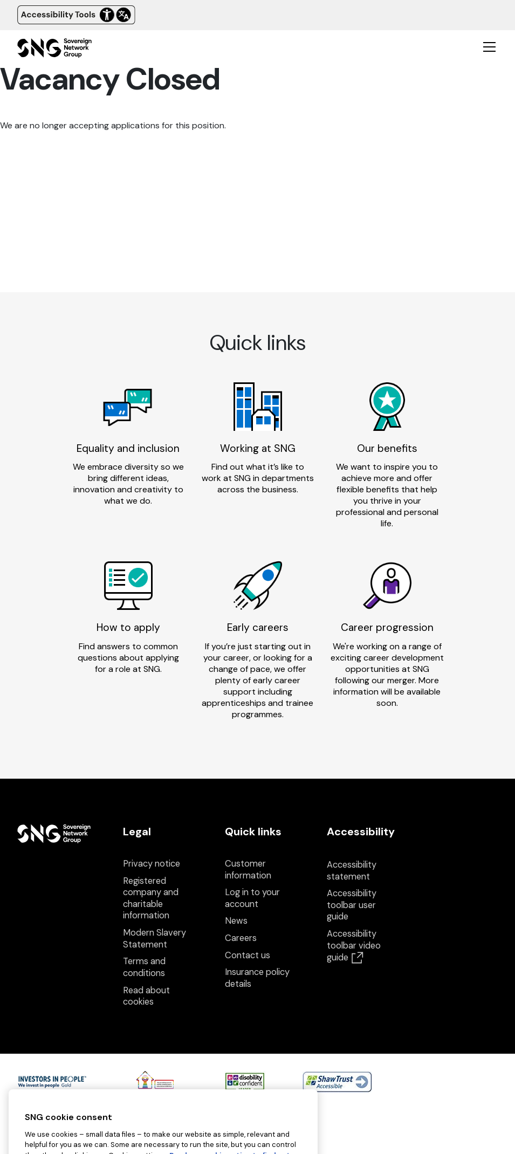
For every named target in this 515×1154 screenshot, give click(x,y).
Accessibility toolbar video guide (354, 945)
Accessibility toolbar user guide (351, 905)
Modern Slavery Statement (154, 938)
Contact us (247, 955)
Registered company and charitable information (150, 898)
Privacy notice (151, 863)
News (236, 920)
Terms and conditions (144, 967)
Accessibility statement (351, 870)
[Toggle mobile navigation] (489, 46)
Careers (241, 938)
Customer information (248, 869)
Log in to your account (252, 898)
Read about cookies (146, 996)
